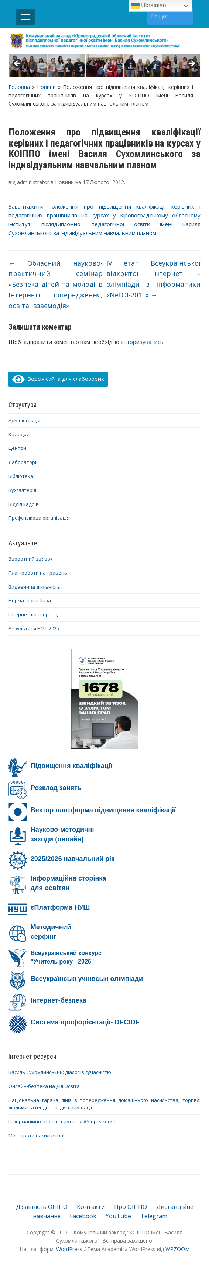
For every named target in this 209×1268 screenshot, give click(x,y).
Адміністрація (24, 420)
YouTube (118, 1216)
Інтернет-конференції (34, 614)
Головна (19, 86)
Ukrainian (148, 5)
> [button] (191, 63)
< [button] (17, 63)
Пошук (183, 16)
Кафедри (19, 434)
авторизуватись (142, 341)
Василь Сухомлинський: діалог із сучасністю (59, 1072)
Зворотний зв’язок (30, 558)
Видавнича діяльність (34, 586)
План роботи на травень (37, 572)
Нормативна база (29, 600)
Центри (17, 448)
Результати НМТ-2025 (33, 628)
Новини (46, 86)
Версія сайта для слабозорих (58, 378)
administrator (33, 182)
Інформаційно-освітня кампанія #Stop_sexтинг (62, 1121)
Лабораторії (22, 462)
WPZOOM (177, 1249)
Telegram (153, 1216)
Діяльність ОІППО (42, 1207)
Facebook (83, 1216)
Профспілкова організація (38, 517)
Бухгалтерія (22, 490)
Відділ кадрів (23, 504)
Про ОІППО (130, 1207)
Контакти (91, 1207)
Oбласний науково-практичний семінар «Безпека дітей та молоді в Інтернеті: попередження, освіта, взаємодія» (55, 284)
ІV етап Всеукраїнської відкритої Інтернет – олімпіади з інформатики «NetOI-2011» (153, 279)
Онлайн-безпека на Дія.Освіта (44, 1086)
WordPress (69, 1249)
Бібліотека (20, 476)
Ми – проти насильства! (36, 1135)
